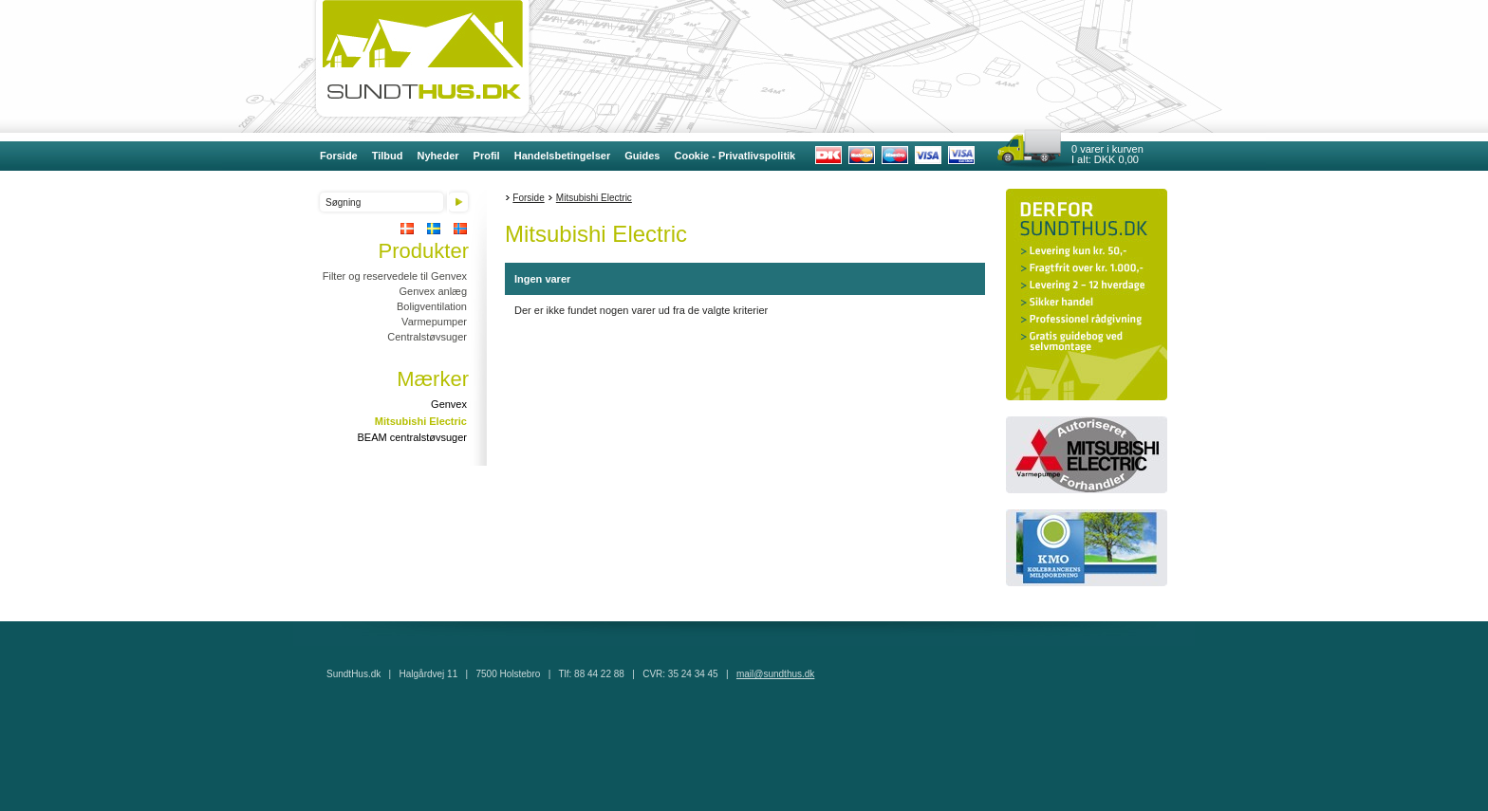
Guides (642, 155)
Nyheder (438, 155)
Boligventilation (432, 306)
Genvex (449, 404)
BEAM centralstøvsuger (412, 437)
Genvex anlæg (433, 291)
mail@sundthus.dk (775, 674)
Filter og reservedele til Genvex (395, 276)
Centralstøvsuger (427, 336)
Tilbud (387, 155)
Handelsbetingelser (562, 155)
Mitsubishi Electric (421, 421)
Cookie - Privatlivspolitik (734, 155)
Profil (487, 155)
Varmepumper (434, 321)
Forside (339, 155)
